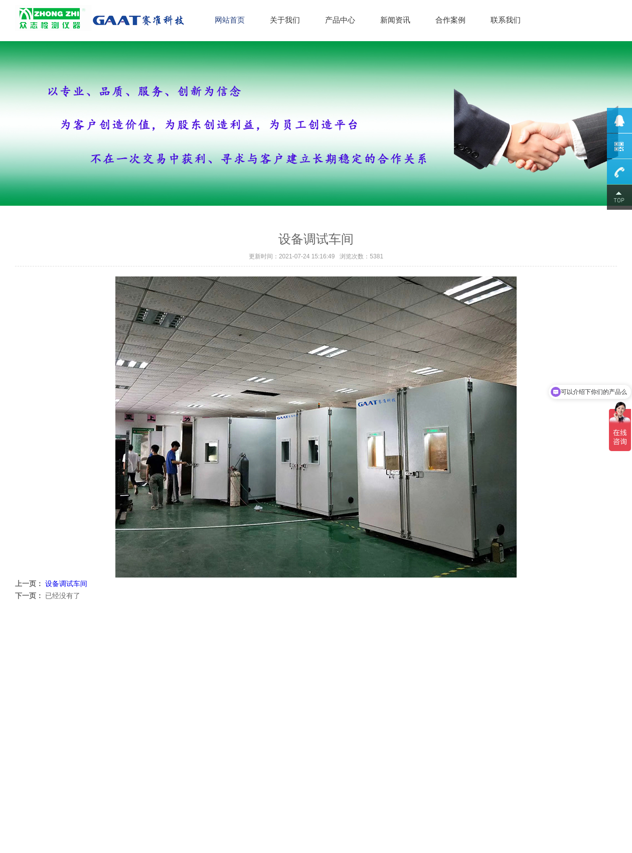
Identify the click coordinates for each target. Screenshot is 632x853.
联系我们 (506, 20)
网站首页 (230, 20)
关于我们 (285, 20)
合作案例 (450, 20)
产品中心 (340, 20)
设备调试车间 (66, 584)
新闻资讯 (395, 20)
